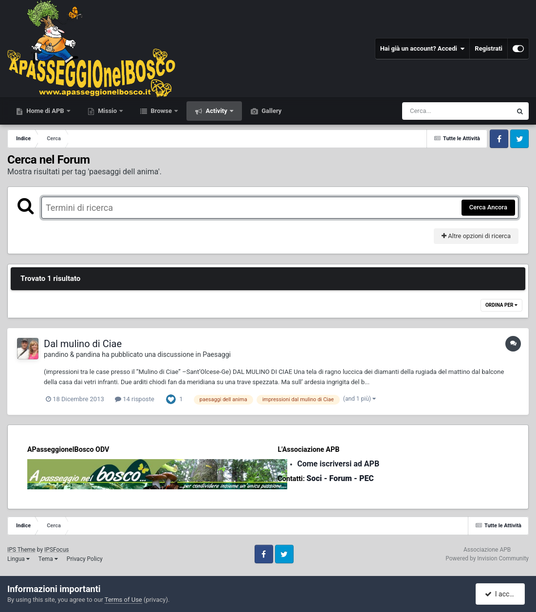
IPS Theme (21, 549)
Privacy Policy (85, 559)
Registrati (488, 48)
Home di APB (45, 110)
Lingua (18, 559)
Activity (216, 110)
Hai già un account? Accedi (422, 48)
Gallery (270, 110)
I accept (501, 594)
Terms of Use (123, 599)
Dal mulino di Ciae (83, 344)
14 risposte (134, 399)
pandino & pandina (72, 354)
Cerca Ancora (488, 207)
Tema (48, 559)
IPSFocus (56, 549)
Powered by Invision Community (487, 558)
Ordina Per (501, 305)
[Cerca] (435, 111)
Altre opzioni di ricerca (476, 236)
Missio (107, 110)
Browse (161, 110)
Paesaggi (217, 354)
